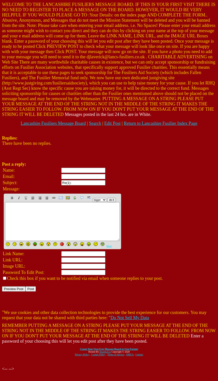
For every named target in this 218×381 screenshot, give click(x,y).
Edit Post (112, 123)
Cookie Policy (98, 362)
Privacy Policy (82, 362)
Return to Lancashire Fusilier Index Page (160, 123)
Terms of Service (115, 362)
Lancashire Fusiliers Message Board (53, 123)
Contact (139, 362)
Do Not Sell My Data (130, 325)
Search (95, 123)
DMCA (130, 362)
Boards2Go (105, 359)
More (109, 253)
